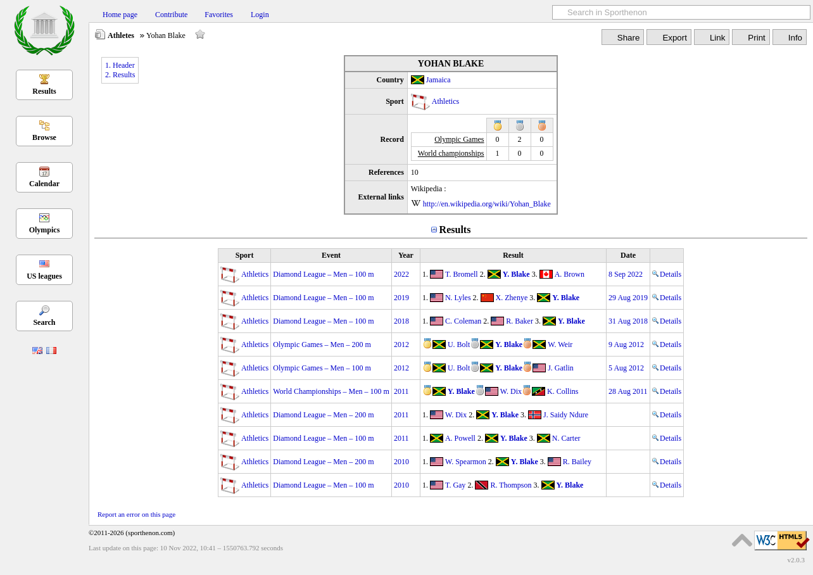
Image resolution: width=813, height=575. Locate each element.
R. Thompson (510, 485)
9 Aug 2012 (626, 344)
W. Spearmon (465, 461)
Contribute (171, 14)
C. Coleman (463, 321)
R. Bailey (577, 461)
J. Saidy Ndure (565, 414)
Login (260, 14)
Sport (245, 255)
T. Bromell (461, 274)
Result (513, 255)
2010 (401, 461)
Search (44, 322)
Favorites (219, 14)
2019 (401, 297)
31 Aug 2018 (628, 321)
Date (628, 255)
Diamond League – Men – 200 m (323, 414)
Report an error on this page (136, 514)
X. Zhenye (512, 297)
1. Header (120, 65)
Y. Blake (516, 274)
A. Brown (569, 274)
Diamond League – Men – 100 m (323, 274)
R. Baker (519, 321)
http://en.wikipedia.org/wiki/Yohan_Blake (487, 203)
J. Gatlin (561, 367)
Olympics (44, 229)
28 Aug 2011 (628, 391)
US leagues (44, 276)
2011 (401, 391)
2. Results (120, 74)
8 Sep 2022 (625, 274)
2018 (401, 321)
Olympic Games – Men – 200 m (322, 344)
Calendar (44, 183)
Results (44, 91)
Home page (120, 14)
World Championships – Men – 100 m (331, 391)
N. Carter (566, 438)
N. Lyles (458, 297)
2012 (401, 344)
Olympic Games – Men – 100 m (322, 367)
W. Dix (511, 391)
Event (331, 255)
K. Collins (562, 391)
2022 (401, 274)
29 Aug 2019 (628, 297)
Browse (44, 137)
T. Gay (455, 485)
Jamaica (438, 79)
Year (405, 255)
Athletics (445, 101)
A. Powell (460, 438)
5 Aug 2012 (626, 367)
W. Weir (560, 344)
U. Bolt (459, 344)
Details (666, 274)
